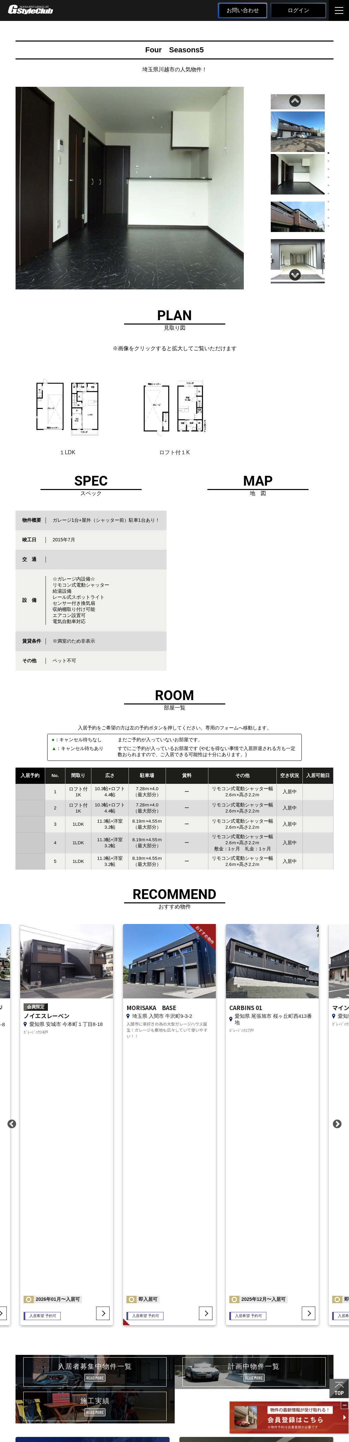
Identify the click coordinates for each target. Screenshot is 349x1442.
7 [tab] (328, 201)
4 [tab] (328, 177)
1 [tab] (328, 153)
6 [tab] (328, 193)
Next (296, 273)
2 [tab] (328, 161)
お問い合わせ (243, 10)
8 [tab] (328, 209)
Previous (296, 99)
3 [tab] (328, 169)
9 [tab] (328, 217)
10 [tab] (328, 226)
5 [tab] (328, 185)
